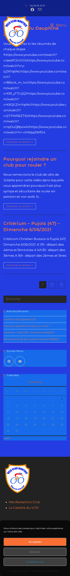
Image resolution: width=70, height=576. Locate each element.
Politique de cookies (20, 570)
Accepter (35, 542)
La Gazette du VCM (23, 507)
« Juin (6, 438)
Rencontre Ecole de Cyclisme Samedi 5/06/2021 (31, 339)
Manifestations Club (24, 502)
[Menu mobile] (58, 25)
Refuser (35, 552)
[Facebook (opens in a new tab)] (32, 9)
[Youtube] (20, 361)
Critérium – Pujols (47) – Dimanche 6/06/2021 (28, 332)
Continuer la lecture (21, 141)
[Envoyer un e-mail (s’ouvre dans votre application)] (38, 9)
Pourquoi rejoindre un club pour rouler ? (26, 325)
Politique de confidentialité (45, 570)
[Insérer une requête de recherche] (34, 299)
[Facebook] (9, 361)
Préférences (35, 561)
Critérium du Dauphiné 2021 (19, 319)
